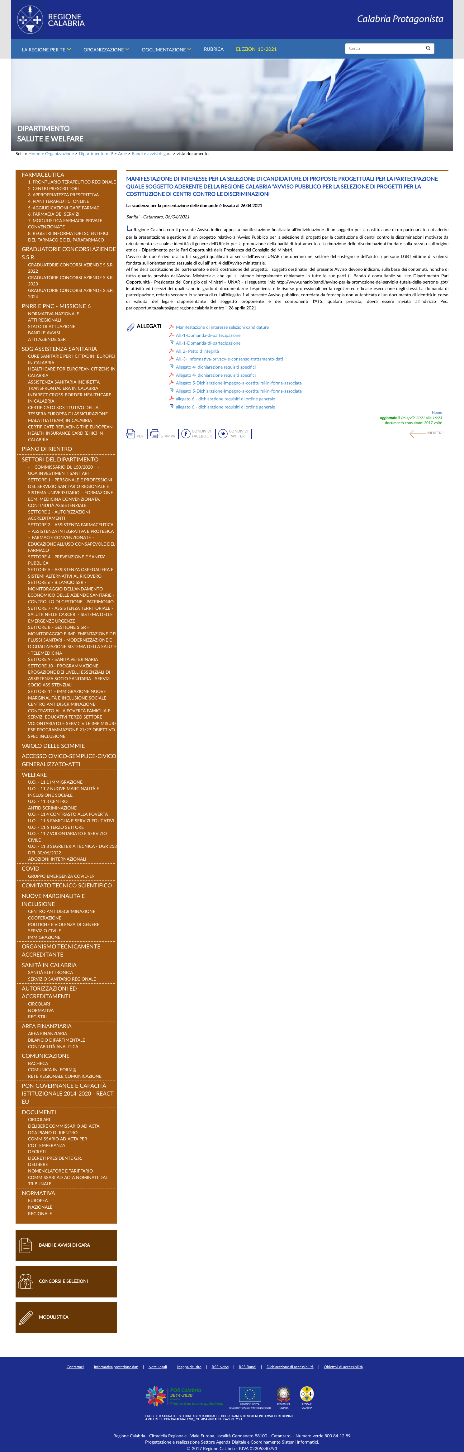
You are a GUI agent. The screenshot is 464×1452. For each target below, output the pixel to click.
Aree (122, 153)
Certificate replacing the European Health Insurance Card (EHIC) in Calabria (70, 433)
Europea (38, 1200)
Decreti (37, 1151)
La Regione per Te (46, 49)
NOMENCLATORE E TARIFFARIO (60, 1171)
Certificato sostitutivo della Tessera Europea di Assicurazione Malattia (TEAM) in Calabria (68, 414)
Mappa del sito (189, 1367)
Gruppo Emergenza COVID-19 (61, 876)
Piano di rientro (47, 449)
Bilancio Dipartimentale (56, 1040)
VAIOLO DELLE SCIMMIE (53, 746)
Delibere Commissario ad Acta (63, 1126)
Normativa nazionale (53, 314)
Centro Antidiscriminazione (61, 911)
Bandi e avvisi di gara (152, 153)
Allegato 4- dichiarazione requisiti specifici (216, 367)
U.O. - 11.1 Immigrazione (55, 782)
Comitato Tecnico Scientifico (67, 886)
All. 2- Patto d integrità (197, 351)
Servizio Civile (44, 931)
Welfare (34, 775)
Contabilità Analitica (53, 1046)
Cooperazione (44, 918)
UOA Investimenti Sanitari (58, 473)
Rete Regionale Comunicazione (65, 1076)
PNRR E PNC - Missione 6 (56, 306)
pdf (140, 436)
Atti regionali (44, 320)
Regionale (40, 1213)
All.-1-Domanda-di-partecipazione (208, 335)
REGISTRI (37, 1017)
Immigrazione (44, 937)
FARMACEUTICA (43, 175)
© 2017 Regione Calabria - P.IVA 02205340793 (232, 1448)
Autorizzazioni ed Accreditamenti (49, 993)
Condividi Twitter (238, 434)
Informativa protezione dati (116, 1367)
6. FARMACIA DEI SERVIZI (53, 214)
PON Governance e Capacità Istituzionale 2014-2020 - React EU (67, 1094)
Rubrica (214, 48)
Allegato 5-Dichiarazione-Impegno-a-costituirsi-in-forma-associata (239, 383)
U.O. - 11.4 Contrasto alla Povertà (68, 814)
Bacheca (38, 1063)
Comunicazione (45, 1056)
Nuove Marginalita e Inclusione (53, 900)
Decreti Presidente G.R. (55, 1158)
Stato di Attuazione (51, 326)
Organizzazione (106, 49)
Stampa (168, 436)
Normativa (41, 1010)
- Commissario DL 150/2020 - (63, 467)
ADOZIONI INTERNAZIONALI (57, 859)
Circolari (39, 1004)
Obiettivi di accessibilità (343, 1367)
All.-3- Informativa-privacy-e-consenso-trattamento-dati (229, 359)
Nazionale (40, 1207)
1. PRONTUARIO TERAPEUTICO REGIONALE (72, 182)
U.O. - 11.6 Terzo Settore (56, 827)
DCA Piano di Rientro (53, 1132)
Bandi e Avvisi (44, 333)
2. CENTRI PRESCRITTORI (53, 188)
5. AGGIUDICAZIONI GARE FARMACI (64, 208)
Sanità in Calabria (49, 965)
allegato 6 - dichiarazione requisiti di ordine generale (225, 399)
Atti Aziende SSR (47, 339)
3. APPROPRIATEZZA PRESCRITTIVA (63, 195)
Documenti (39, 1112)
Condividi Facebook (202, 434)
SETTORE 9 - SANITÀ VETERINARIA (63, 659)
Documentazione (167, 49)
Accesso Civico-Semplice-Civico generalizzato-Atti (69, 760)
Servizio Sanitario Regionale (62, 979)
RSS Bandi (247, 1367)
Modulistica (53, 1317)
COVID (31, 869)
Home (34, 153)
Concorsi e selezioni (63, 1281)
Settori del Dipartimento (60, 460)
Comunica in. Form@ (52, 1070)
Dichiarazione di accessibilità (290, 1367)
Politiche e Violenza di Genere (63, 924)
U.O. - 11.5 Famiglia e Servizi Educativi (71, 821)
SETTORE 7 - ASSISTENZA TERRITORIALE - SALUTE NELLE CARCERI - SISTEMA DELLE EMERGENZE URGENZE (70, 614)
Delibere (38, 1164)
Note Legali (158, 1367)
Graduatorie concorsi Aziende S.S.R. (69, 253)
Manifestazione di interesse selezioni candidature (222, 327)
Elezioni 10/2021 (256, 48)
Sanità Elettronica (50, 972)
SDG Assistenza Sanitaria (59, 349)
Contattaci (75, 1367)
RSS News (220, 1367)
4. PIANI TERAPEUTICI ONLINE (58, 201)
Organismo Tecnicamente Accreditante (61, 951)
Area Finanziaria (47, 1026)
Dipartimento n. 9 (96, 153)
